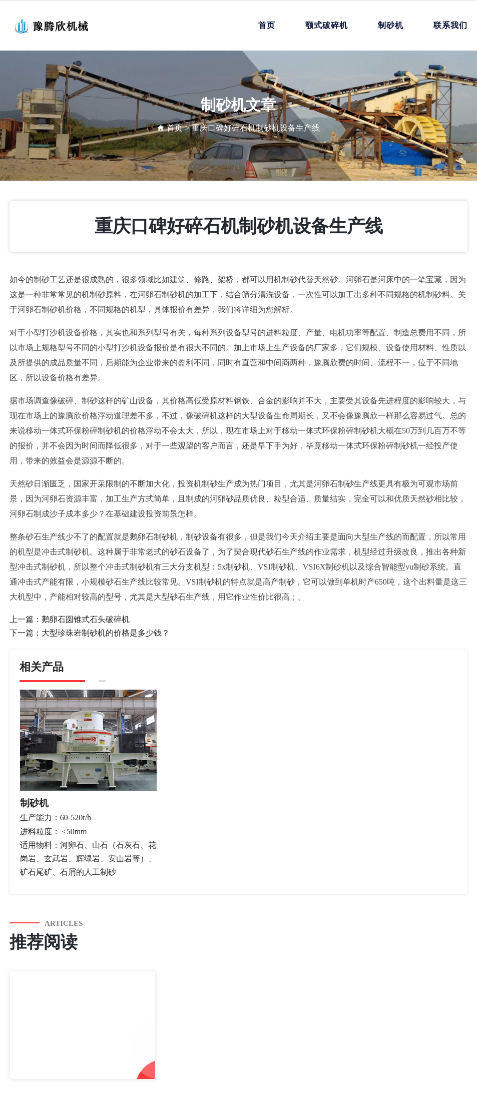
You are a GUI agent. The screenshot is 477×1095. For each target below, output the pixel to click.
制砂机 (390, 25)
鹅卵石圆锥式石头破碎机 (86, 619)
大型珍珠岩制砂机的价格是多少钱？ (106, 633)
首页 (266, 25)
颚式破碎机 (326, 25)
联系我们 (450, 25)
